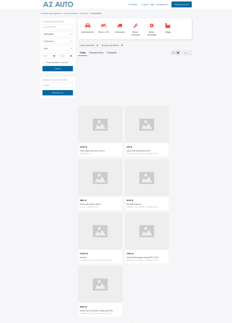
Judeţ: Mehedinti (86, 45)
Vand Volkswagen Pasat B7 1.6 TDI (173, 191)
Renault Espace (87, 191)
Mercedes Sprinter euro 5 (92, 144)
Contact (187, 316)
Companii (132, 4)
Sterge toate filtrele (110, 45)
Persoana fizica (96, 52)
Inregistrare (162, 4)
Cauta (58, 68)
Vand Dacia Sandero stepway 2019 (96, 239)
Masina (121, 191)
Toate (83, 52)
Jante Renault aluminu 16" (130, 144)
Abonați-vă (57, 92)
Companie (112, 52)
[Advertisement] (57, 148)
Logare (145, 4)
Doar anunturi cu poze (57, 62)
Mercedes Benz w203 (167, 144)
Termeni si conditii (171, 316)
